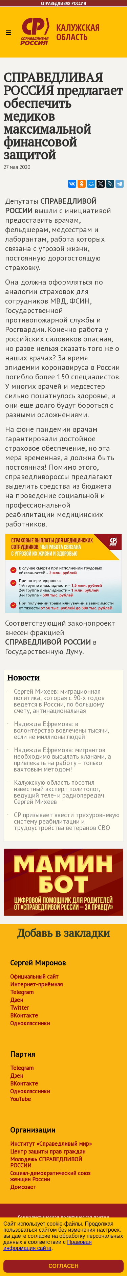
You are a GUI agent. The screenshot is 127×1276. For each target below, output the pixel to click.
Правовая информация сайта (47, 1245)
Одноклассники (30, 1023)
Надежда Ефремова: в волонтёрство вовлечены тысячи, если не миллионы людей (58, 731)
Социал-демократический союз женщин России (50, 1176)
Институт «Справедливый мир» (51, 1144)
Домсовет (23, 1187)
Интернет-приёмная (36, 984)
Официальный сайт (34, 976)
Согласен (63, 1266)
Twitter (19, 1008)
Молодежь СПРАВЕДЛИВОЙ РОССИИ (46, 1162)
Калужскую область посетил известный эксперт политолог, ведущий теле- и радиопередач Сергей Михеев (55, 792)
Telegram (22, 992)
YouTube (20, 1099)
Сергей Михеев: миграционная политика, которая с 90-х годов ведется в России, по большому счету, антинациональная (56, 701)
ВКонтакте (24, 1015)
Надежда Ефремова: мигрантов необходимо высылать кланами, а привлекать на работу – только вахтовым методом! (59, 760)
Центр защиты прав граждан (47, 1151)
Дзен (16, 1000)
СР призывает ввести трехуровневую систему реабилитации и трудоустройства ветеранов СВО (63, 822)
